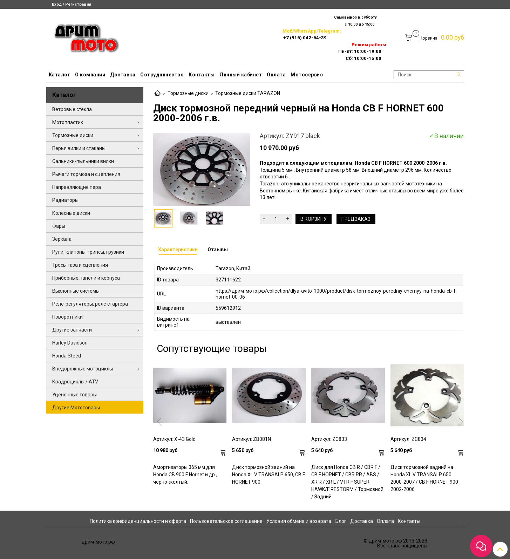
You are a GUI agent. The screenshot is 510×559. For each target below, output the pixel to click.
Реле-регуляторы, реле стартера (90, 304)
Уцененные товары (74, 394)
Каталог (59, 74)
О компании (90, 74)
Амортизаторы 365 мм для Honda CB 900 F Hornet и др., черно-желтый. (185, 474)
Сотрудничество (162, 74)
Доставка (122, 74)
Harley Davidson (70, 343)
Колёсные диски (71, 213)
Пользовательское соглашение (226, 521)
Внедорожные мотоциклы (82, 368)
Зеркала (62, 239)
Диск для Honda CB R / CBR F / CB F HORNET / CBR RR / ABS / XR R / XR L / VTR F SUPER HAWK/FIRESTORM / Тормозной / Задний (347, 481)
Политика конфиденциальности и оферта (138, 521)
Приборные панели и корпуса (86, 278)
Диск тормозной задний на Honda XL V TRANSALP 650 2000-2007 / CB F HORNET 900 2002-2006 (424, 478)
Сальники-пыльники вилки (83, 161)
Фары (58, 226)
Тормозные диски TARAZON (247, 93)
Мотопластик (67, 122)
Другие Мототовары (76, 407)
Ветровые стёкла (72, 109)
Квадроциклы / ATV (75, 381)
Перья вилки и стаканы (79, 148)
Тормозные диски (188, 93)
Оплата (276, 74)
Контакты (202, 74)
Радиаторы (65, 200)
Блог (340, 521)
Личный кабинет (240, 74)
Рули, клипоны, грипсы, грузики (88, 252)
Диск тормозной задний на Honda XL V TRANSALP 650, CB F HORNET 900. (268, 474)
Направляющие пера (76, 187)
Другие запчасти (72, 330)
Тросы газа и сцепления (80, 265)
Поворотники (67, 317)
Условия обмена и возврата (298, 521)
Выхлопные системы (76, 291)
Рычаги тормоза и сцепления (86, 174)
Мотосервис (307, 74)
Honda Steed (66, 356)
